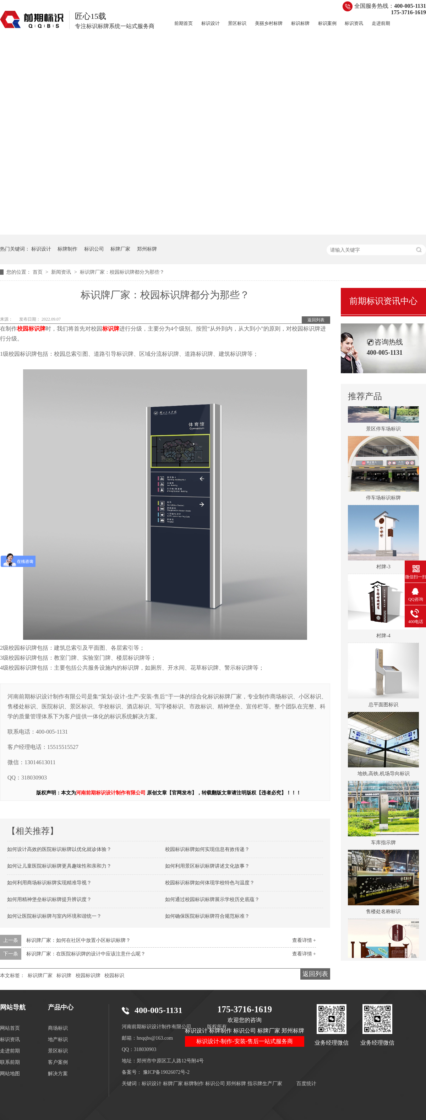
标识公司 (94, 249)
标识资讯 (354, 23)
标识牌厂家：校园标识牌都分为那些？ (122, 272)
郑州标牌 (147, 249)
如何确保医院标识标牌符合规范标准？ (207, 916)
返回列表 (315, 319)
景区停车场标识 (383, 430)
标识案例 (327, 23)
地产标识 (58, 1039)
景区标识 (237, 23)
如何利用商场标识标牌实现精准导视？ (49, 882)
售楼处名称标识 (383, 913)
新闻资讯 (61, 272)
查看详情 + (304, 940)
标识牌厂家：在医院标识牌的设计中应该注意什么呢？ (86, 953)
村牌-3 (383, 568)
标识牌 (63, 975)
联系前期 (10, 1062)
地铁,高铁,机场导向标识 (383, 775)
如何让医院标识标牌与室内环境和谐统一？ (54, 916)
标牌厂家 (120, 249)
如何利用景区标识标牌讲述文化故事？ (207, 866)
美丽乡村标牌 (269, 23)
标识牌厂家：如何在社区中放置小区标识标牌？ (78, 940)
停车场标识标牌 (383, 499)
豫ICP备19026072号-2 (166, 1072)
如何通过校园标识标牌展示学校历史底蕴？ (212, 899)
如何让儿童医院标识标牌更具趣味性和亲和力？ (59, 866)
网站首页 (10, 1028)
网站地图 (10, 1073)
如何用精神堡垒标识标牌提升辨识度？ (49, 899)
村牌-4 (383, 637)
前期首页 (183, 23)
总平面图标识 (383, 706)
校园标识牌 (88, 975)
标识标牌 (300, 23)
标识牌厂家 (40, 975)
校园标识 (114, 975)
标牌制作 (67, 249)
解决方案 (58, 1073)
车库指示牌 (383, 844)
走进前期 (381, 23)
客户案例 (58, 1062)
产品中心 (60, 1007)
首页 (38, 272)
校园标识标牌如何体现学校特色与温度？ (210, 882)
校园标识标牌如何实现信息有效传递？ (207, 849)
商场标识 (58, 1028)
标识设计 (210, 23)
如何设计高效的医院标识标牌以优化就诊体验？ (59, 849)
